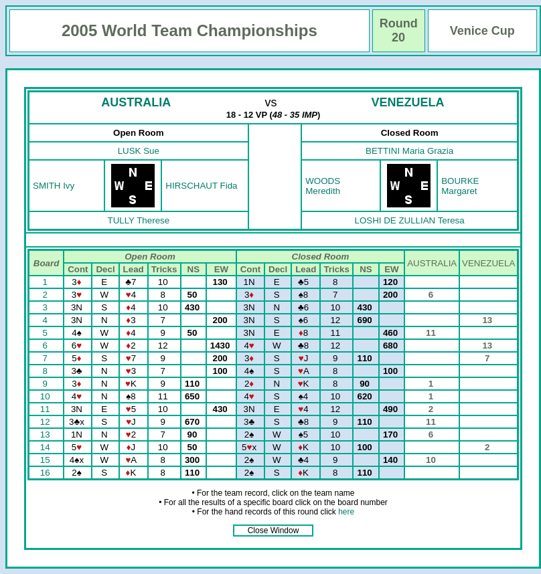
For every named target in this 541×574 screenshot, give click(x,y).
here (346, 511)
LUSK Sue (138, 151)
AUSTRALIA (136, 102)
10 (46, 396)
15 (46, 460)
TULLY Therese (139, 220)
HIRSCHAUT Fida (201, 186)
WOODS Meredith (322, 186)
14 (46, 447)
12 (46, 422)
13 (46, 434)
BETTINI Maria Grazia (409, 151)
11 (46, 409)
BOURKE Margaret (460, 186)
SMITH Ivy (53, 186)
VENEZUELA (408, 102)
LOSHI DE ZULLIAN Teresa (410, 220)
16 (46, 473)
